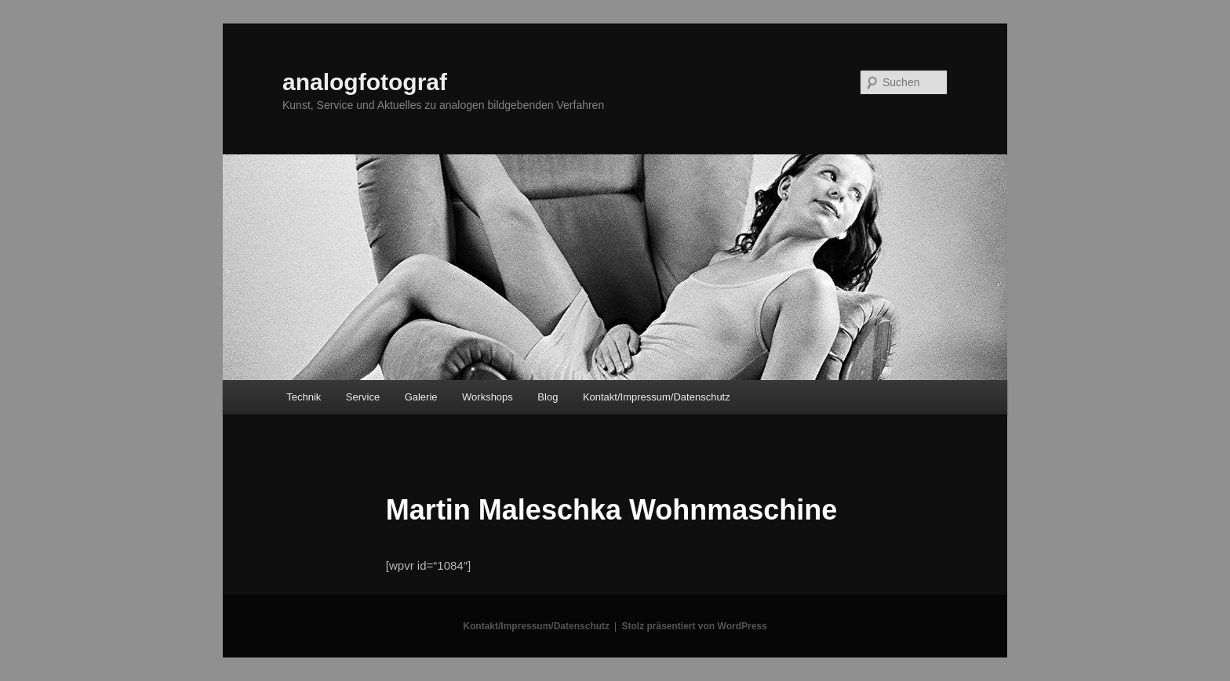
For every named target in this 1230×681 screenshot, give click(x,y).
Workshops (487, 397)
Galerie (421, 397)
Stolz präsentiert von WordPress (694, 626)
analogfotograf (364, 82)
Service (363, 397)
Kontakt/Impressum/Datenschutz (656, 397)
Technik (303, 397)
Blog (547, 397)
